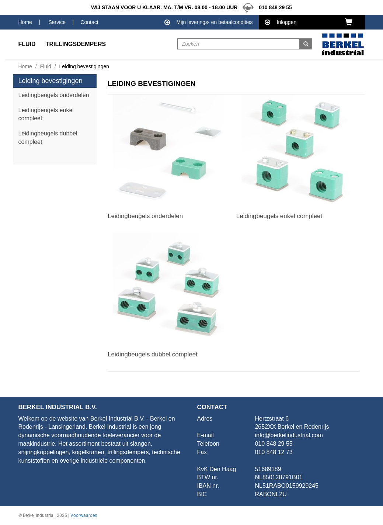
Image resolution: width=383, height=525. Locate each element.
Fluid (45, 66)
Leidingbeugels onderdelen (53, 95)
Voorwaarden (83, 515)
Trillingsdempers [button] (76, 44)
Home (25, 22)
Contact (89, 22)
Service (57, 22)
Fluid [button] (27, 44)
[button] (352, 21)
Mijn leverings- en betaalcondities (208, 22)
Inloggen (281, 22)
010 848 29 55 (265, 7)
